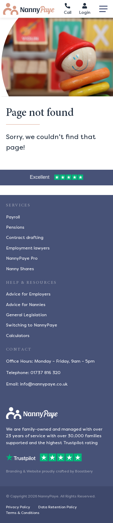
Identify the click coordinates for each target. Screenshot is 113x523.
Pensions (15, 227)
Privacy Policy (18, 507)
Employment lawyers (28, 248)
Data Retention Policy (57, 507)
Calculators (18, 335)
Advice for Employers (28, 294)
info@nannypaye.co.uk (43, 384)
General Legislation (26, 314)
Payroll (13, 217)
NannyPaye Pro (22, 258)
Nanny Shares (20, 268)
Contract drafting (24, 237)
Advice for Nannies (26, 304)
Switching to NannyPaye (31, 325)
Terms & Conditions (22, 513)
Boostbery (84, 471)
